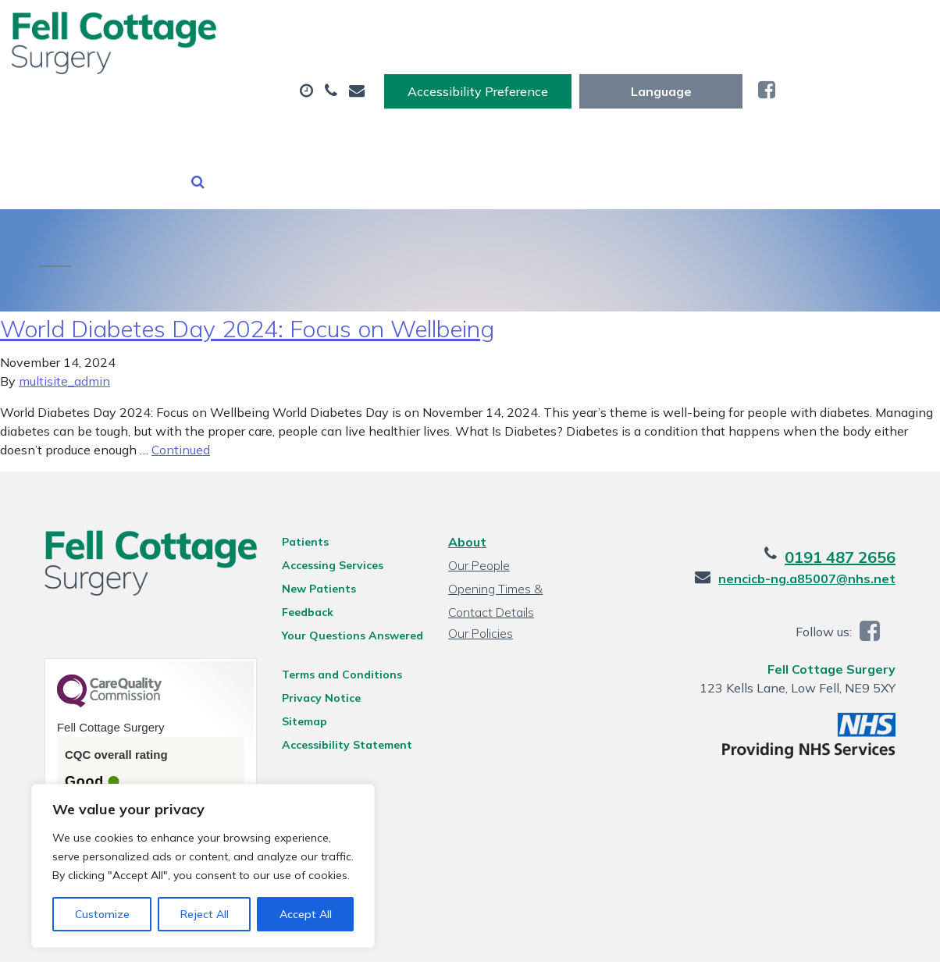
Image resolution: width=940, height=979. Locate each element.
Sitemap (299, 690)
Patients (300, 511)
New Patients (231, 132)
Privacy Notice (316, 667)
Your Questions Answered (347, 604)
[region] (203, 866)
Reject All (204, 914)
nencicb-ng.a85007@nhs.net (817, 547)
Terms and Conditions (337, 643)
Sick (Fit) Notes (747, 77)
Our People (478, 534)
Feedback (303, 581)
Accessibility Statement (342, 714)
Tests (625, 77)
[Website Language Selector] (813, 29)
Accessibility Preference (631, 29)
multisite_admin (64, 350)
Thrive (890, 954)
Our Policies (479, 602)
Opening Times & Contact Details (518, 559)
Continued (180, 418)
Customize (102, 914)
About (218, 77)
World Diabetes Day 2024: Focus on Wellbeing (247, 297)
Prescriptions (511, 77)
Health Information (398, 132)
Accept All (306, 914)
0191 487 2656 (850, 526)
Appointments (359, 77)
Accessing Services (328, 534)
